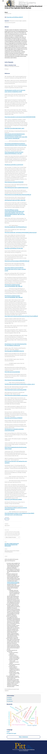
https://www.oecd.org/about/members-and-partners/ (16, 395)
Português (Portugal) (11, 733)
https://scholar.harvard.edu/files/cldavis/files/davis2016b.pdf (18, 194)
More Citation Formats (11, 537)
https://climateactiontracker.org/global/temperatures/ (16, 187)
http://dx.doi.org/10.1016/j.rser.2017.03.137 (14, 164)
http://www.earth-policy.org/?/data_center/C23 (15, 200)
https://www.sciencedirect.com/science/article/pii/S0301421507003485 (20, 117)
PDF (7, 518)
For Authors (9, 699)
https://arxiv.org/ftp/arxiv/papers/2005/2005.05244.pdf (17, 261)
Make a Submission (23, 737)
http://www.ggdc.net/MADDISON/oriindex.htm (14, 351)
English (8, 731)
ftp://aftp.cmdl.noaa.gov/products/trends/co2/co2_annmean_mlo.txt (20, 384)
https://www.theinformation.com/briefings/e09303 (15, 389)
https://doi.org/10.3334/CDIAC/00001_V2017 (14, 128)
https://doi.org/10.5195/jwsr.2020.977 (15, 17)
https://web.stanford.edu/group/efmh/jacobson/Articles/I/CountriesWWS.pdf (21, 316)
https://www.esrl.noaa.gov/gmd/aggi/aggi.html (14, 380)
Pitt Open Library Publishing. (29, 749)
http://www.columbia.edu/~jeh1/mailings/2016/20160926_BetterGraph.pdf (21, 232)
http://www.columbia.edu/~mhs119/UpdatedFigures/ (16, 227)
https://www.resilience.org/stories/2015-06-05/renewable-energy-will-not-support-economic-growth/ (15, 269)
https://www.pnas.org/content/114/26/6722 (14, 182)
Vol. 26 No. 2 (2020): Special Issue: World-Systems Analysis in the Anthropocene (12, 544)
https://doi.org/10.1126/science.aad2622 (13, 499)
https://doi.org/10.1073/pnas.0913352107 (13, 417)
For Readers (9, 697)
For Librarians (10, 701)
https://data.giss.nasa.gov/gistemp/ (12, 371)
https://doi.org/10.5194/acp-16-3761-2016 (14, 248)
